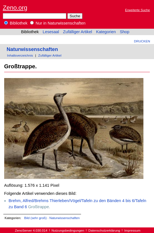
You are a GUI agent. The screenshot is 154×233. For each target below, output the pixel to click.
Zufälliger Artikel (77, 32)
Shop (124, 32)
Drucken (142, 41)
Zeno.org (15, 7)
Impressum (132, 230)
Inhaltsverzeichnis (20, 55)
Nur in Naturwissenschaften (57, 23)
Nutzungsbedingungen (68, 230)
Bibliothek (16, 23)
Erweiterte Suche (137, 10)
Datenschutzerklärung (104, 230)
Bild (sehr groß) (35, 218)
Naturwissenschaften (32, 49)
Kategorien (106, 32)
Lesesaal (51, 32)
